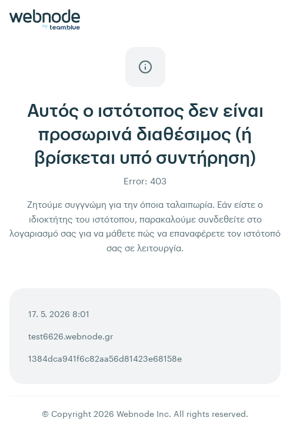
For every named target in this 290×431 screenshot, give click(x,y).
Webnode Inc (142, 414)
